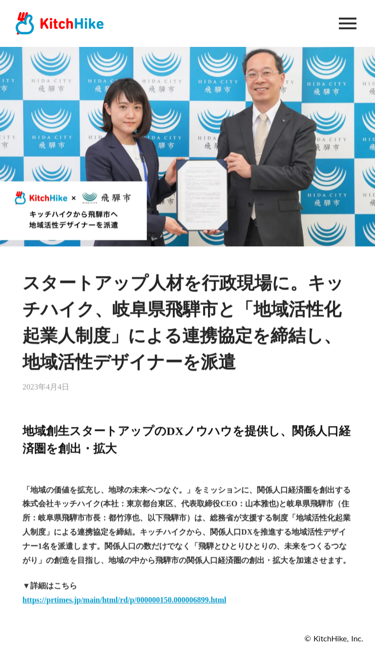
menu (347, 23)
